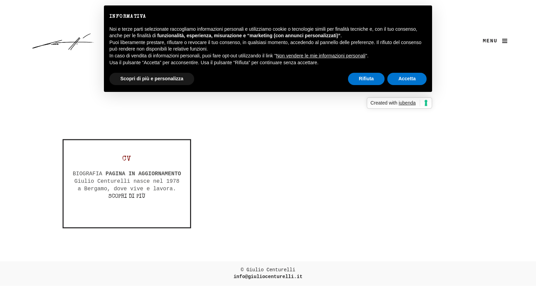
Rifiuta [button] (366, 78)
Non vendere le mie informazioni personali (320, 55)
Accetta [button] (407, 78)
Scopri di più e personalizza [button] (151, 78)
